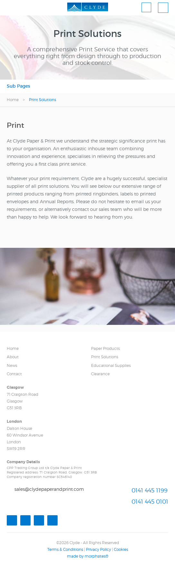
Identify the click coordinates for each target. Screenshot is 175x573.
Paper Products (105, 348)
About (13, 356)
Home (13, 99)
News (12, 365)
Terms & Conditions (65, 549)
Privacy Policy (98, 549)
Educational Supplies (111, 365)
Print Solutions (104, 356)
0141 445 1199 (150, 490)
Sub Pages (18, 86)
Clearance (100, 373)
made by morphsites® (87, 556)
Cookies (121, 549)
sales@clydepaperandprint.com (49, 489)
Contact (14, 373)
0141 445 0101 (150, 502)
